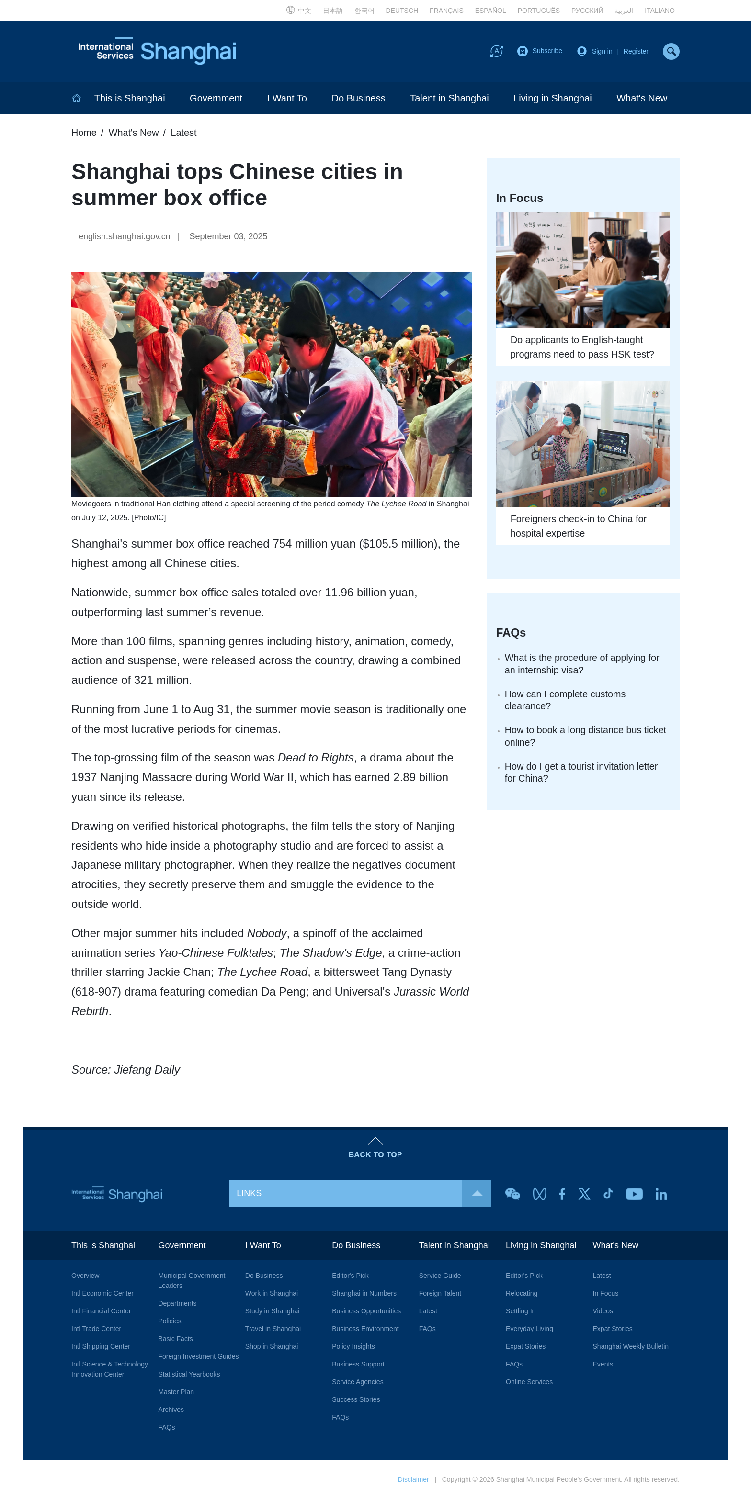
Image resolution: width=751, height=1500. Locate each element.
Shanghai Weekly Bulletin (631, 1347)
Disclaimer (413, 1480)
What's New (641, 99)
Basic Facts (175, 1339)
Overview (85, 1276)
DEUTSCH (402, 10)
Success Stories (356, 1400)
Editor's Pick (350, 1276)
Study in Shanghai (272, 1312)
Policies (169, 1322)
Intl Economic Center (102, 1294)
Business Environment (365, 1329)
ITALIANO (660, 10)
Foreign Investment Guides (198, 1357)
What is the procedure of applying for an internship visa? (583, 665)
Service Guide (440, 1276)
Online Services (529, 1383)
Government (216, 99)
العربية (623, 10)
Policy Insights (353, 1347)
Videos (603, 1312)
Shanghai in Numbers (364, 1294)
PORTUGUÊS (539, 10)
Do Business (358, 99)
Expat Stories (526, 1347)
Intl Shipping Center (100, 1347)
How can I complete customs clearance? (566, 701)
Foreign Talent (440, 1294)
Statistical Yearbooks (189, 1375)
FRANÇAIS (447, 10)
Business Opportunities (366, 1312)
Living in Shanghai (552, 99)
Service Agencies (357, 1383)
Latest (184, 133)
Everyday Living (529, 1329)
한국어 (364, 10)
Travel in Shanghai (273, 1329)
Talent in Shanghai (449, 99)
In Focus (606, 1294)
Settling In (520, 1312)
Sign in (602, 52)
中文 (298, 9)
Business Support (358, 1365)
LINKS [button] (364, 1194)
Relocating (521, 1294)
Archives (171, 1410)
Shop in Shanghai (271, 1347)
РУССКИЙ (587, 10)
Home (84, 133)
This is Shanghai (129, 99)
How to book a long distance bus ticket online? (586, 738)
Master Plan (176, 1393)
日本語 (333, 10)
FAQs (166, 1428)
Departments (177, 1304)
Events (603, 1365)
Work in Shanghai (271, 1294)
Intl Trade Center (96, 1329)
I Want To (287, 99)
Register (636, 52)
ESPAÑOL (490, 10)
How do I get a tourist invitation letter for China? (582, 774)
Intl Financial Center (101, 1312)
